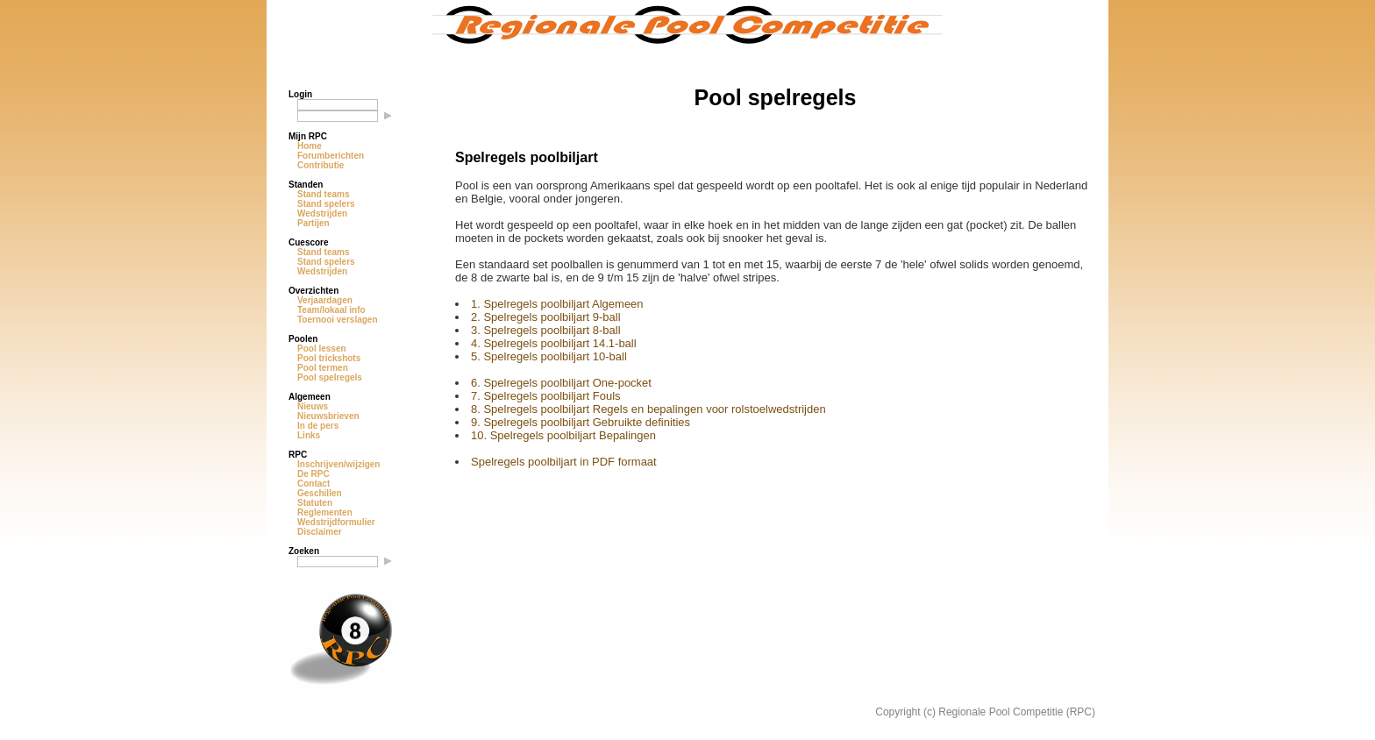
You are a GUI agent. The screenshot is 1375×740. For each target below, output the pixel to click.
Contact (313, 483)
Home (309, 146)
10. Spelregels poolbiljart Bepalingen (563, 435)
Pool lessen (321, 348)
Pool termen (322, 368)
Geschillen (319, 493)
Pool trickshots (328, 358)
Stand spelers (326, 204)
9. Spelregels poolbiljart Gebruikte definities (580, 422)
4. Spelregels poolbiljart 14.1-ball (554, 343)
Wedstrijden (322, 213)
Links (308, 435)
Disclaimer (319, 532)
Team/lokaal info (331, 310)
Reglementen (325, 512)
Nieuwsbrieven (328, 416)
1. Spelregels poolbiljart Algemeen (557, 303)
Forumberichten (330, 155)
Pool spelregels (329, 377)
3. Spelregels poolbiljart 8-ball (546, 330)
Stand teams (323, 194)
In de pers (317, 425)
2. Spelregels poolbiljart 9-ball (546, 317)
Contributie (320, 165)
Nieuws (312, 406)
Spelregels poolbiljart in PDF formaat (564, 461)
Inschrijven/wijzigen (338, 464)
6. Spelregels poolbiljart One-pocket (561, 382)
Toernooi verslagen (337, 319)
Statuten (314, 503)
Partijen (313, 223)
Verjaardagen (325, 300)
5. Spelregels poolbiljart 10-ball (549, 356)
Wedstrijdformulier (336, 522)
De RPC (313, 474)
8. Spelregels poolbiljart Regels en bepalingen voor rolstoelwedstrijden (648, 409)
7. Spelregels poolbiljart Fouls (546, 395)
